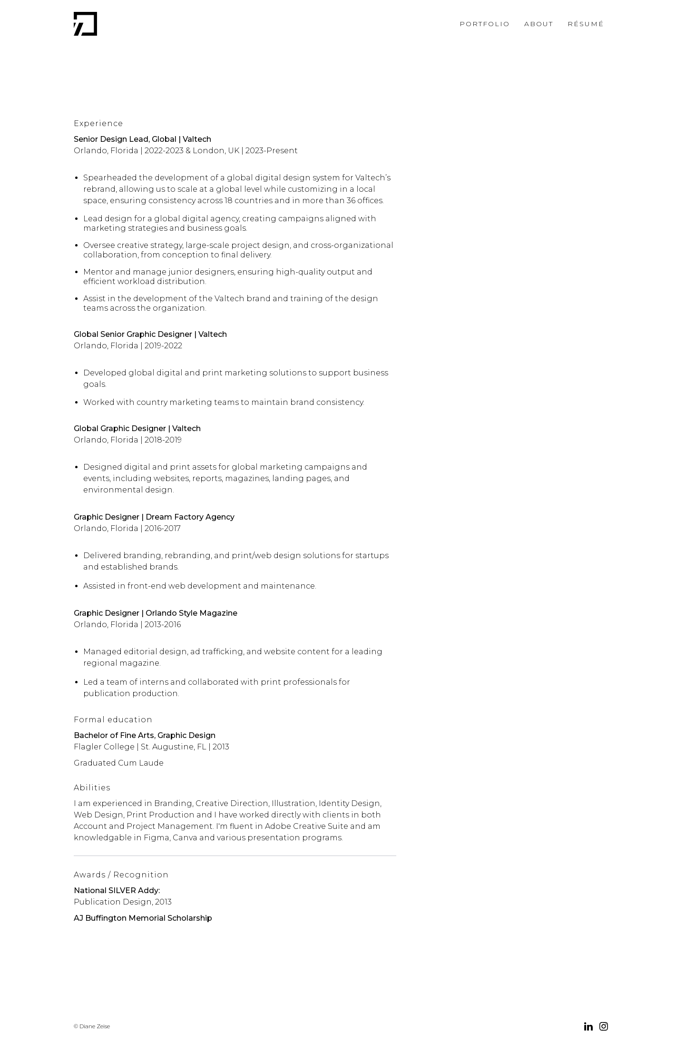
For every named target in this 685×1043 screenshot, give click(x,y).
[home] (85, 23)
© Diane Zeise (92, 1026)
